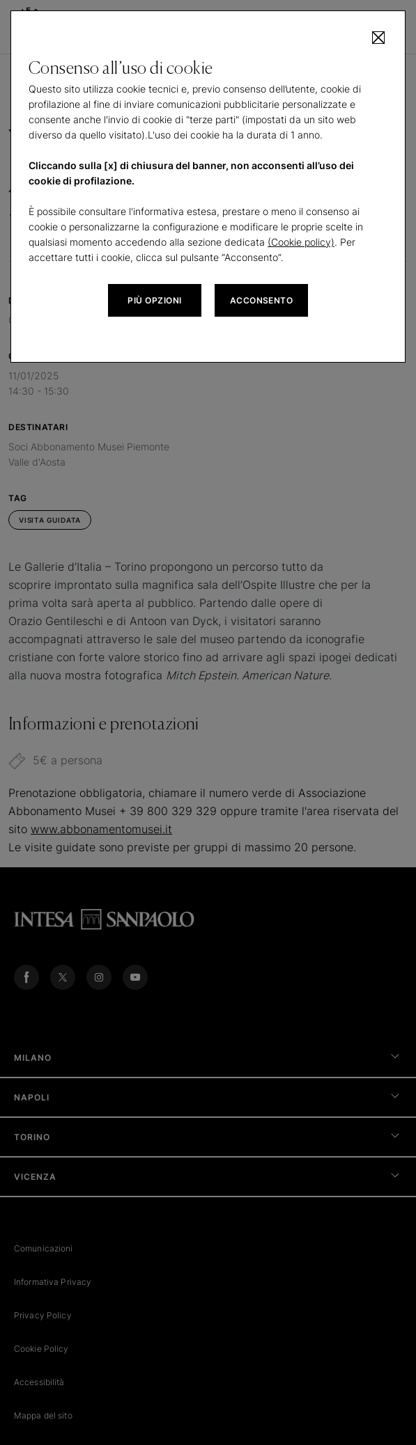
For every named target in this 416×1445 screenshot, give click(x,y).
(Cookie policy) (301, 242)
